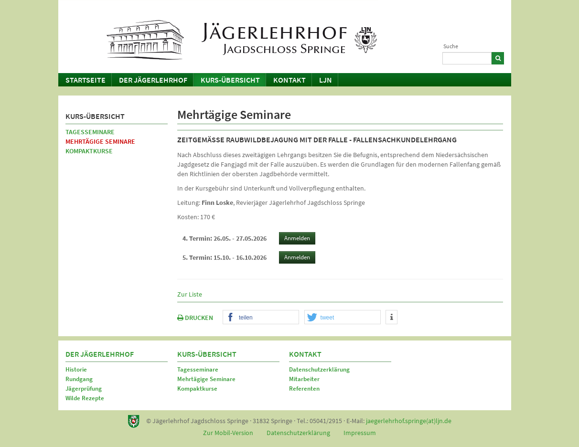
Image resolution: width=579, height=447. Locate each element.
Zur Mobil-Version (228, 432)
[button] (261, 317)
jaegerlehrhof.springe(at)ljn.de (408, 420)
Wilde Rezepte (84, 398)
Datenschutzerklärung (319, 369)
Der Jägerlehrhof (153, 80)
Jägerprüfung (83, 388)
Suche (450, 46)
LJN (325, 80)
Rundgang (79, 379)
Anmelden (297, 238)
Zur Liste (189, 294)
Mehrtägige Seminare (100, 141)
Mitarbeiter (304, 379)
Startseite (85, 80)
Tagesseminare (90, 132)
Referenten (304, 388)
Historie (76, 369)
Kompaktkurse (89, 151)
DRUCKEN (195, 317)
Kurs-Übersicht (230, 80)
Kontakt (289, 80)
